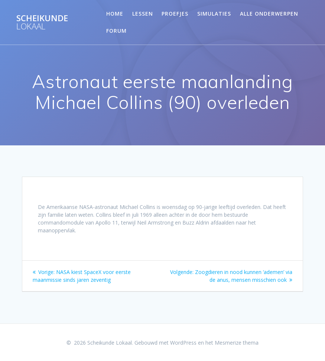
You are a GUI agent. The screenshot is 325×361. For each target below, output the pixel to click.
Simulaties (214, 13)
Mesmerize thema (237, 342)
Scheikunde (42, 22)
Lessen (142, 13)
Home (114, 13)
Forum (116, 30)
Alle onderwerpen (269, 13)
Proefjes (175, 13)
